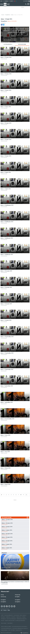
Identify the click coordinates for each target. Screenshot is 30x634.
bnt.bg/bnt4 (17, 601)
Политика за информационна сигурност (20, 628)
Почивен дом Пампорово (20, 620)
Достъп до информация (11, 618)
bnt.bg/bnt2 (3, 601)
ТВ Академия (3, 618)
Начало (2, 14)
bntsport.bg (17, 594)
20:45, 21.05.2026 (5, 584)
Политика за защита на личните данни (19, 626)
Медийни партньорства (9, 620)
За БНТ (2, 615)
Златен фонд (16, 615)
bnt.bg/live (17, 596)
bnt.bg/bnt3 (17, 599)
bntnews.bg (3, 596)
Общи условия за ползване (6, 626)
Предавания (7, 14)
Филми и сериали (23, 615)
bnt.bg (2, 594)
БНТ (1, 1)
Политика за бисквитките (6, 628)
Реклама (22, 7)
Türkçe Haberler (9, 623)
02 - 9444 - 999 (5, 610)
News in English (3, 623)
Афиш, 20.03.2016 (12, 21)
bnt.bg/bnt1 (3, 599)
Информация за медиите (21, 618)
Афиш (12, 14)
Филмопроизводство (9, 615)
